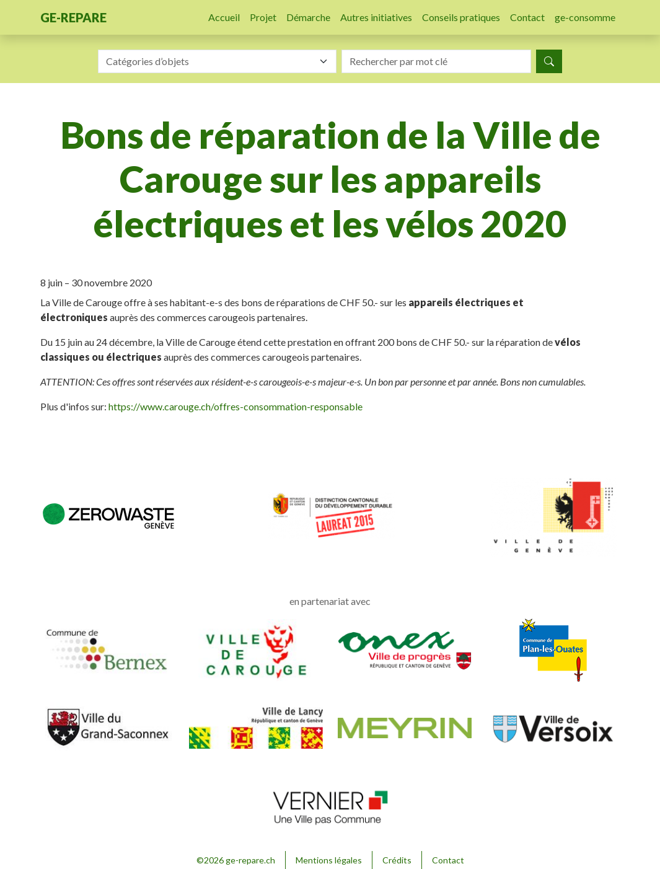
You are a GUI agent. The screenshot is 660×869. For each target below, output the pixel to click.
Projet (263, 17)
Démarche (308, 17)
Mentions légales (329, 860)
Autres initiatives (376, 17)
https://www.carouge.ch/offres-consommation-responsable (235, 406)
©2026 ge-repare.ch (235, 860)
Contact (527, 17)
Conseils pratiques (461, 17)
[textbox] (210, 61)
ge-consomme (585, 17)
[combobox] (217, 61)
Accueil (224, 17)
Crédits (396, 860)
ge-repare (73, 17)
